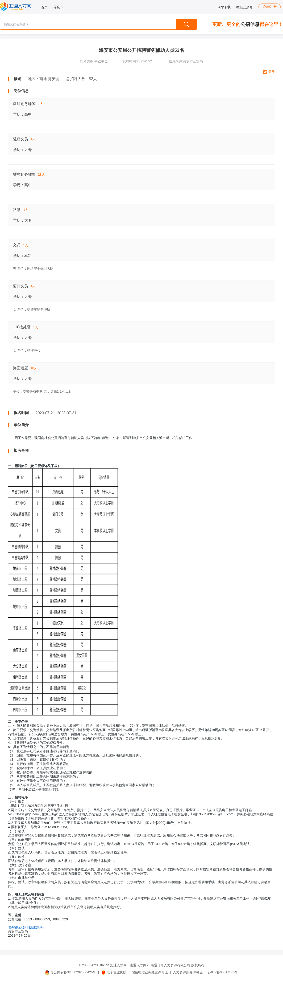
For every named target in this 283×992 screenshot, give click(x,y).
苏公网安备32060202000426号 (70, 972)
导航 (58, 7)
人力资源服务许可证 (188, 972)
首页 (44, 7)
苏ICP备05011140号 (223, 972)
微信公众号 (244, 7)
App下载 (224, 7)
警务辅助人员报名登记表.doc (26, 927)
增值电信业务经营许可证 (150, 972)
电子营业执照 (113, 972)
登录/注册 (269, 6)
